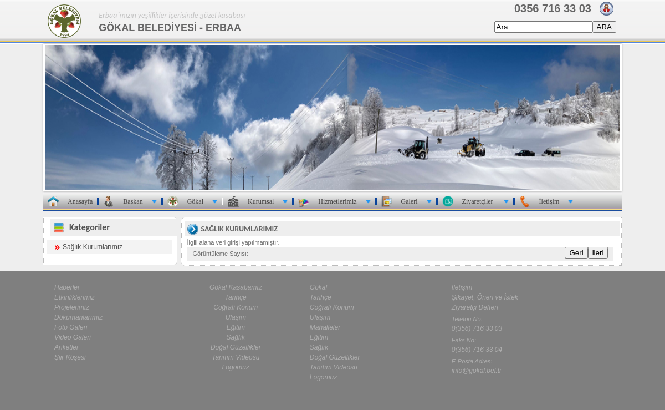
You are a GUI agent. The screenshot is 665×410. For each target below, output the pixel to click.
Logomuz (235, 367)
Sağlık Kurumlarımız (92, 247)
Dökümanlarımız (78, 317)
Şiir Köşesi (70, 357)
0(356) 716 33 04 (477, 349)
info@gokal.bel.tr (477, 370)
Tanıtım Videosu (235, 357)
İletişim (462, 287)
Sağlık (236, 337)
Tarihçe (236, 297)
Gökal (318, 287)
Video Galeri (72, 337)
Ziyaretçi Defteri (475, 307)
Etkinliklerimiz (74, 297)
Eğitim (236, 327)
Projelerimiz (71, 307)
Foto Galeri (70, 327)
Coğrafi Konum (235, 307)
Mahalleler (325, 327)
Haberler (67, 287)
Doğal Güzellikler (236, 347)
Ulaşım (236, 317)
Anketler (66, 347)
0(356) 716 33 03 (477, 328)
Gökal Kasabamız (235, 287)
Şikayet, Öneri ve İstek (485, 297)
